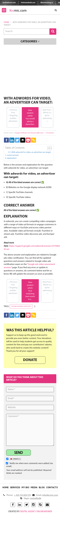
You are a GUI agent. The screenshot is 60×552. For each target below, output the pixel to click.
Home (6, 22)
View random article (30, 113)
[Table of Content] (49, 148)
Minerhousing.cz (47, 2)
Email (45, 495)
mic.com (18, 10)
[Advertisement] (23, 71)
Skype (30, 498)
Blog (42, 487)
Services (15, 487)
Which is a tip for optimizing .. (47, 115)
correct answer (13, 155)
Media (34, 487)
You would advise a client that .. (30, 121)
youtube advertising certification (21, 306)
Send (18, 453)
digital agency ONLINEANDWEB (36, 511)
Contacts (52, 487)
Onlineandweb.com (28, 2)
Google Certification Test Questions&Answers (29, 133)
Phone (17, 495)
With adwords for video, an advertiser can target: (31, 152)
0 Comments (50, 133)
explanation (12, 158)
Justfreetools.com (9, 2)
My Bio (25, 487)
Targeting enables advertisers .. (13, 117)
